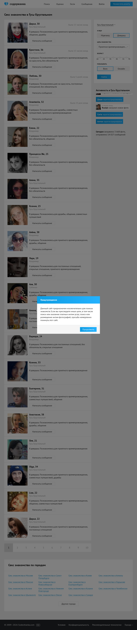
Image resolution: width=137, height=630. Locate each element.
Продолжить (88, 329)
